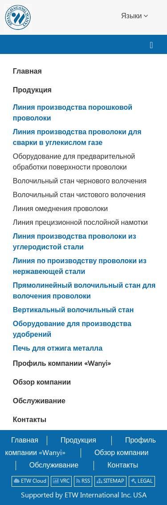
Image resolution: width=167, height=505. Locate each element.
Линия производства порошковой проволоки (72, 113)
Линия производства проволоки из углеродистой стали (74, 242)
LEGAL (142, 481)
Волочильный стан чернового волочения (80, 181)
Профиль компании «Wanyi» (62, 363)
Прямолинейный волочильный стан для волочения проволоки (84, 291)
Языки (134, 16)
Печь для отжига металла (57, 348)
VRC (61, 481)
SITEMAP (110, 481)
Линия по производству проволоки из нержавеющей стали (80, 267)
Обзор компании (42, 382)
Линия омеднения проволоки (60, 209)
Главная (27, 71)
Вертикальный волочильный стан (73, 310)
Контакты (29, 420)
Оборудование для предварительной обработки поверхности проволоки (74, 162)
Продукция (32, 90)
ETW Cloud (30, 481)
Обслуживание (39, 401)
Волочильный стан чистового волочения (79, 195)
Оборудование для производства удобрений (72, 329)
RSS (83, 481)
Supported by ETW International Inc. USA (84, 495)
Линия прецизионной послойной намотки (80, 223)
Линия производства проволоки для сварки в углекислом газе (77, 138)
